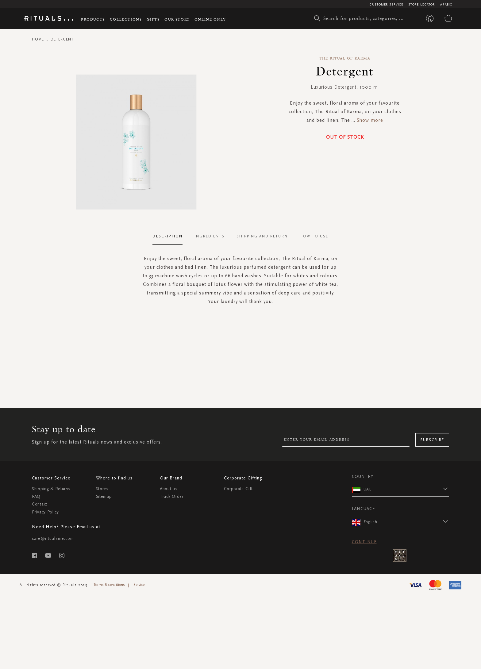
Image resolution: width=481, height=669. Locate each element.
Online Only (210, 19)
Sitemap (104, 496)
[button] (406, 489)
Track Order (171, 496)
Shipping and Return (262, 236)
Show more (370, 120)
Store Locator (421, 4)
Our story (176, 19)
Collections (126, 19)
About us (169, 488)
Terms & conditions (109, 584)
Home (38, 39)
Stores (102, 488)
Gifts (153, 19)
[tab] (170, 236)
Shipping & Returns (51, 488)
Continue (364, 541)
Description (167, 236)
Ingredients (209, 236)
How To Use (314, 236)
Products (93, 19)
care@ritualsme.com (53, 538)
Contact (39, 504)
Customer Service (386, 4)
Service (138, 584)
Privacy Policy (45, 512)
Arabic (446, 4)
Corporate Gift (238, 488)
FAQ (36, 496)
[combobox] (361, 18)
